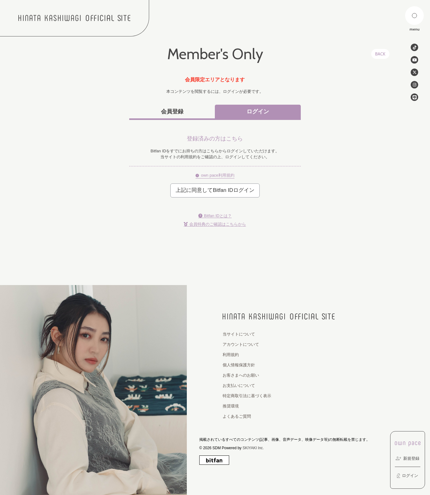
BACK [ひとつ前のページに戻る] (380, 54)
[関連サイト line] (414, 97)
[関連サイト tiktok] (414, 47)
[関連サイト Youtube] (414, 60)
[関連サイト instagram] (414, 84)
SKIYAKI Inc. (253, 448)
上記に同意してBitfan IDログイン (215, 190)
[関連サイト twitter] (414, 72)
